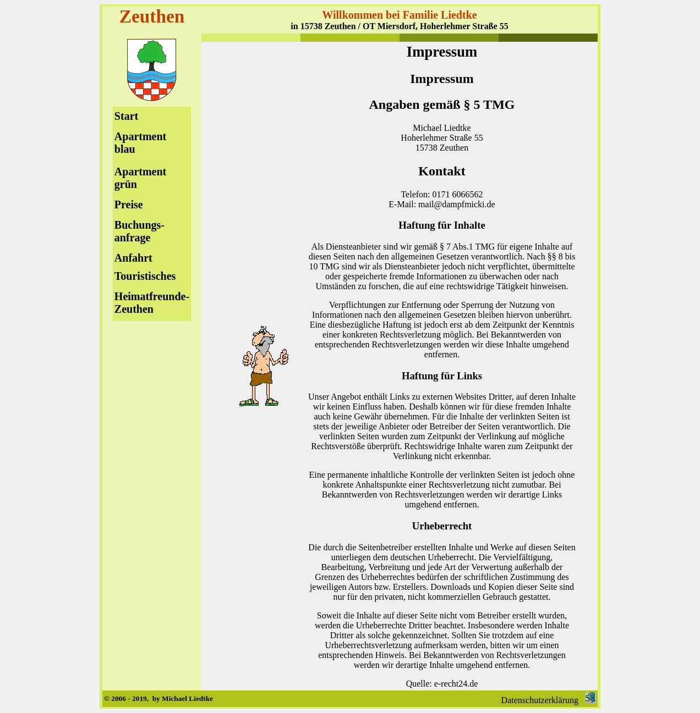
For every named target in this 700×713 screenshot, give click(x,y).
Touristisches (145, 276)
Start (126, 116)
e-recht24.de (456, 683)
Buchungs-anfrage (139, 231)
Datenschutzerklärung (539, 700)
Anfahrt (133, 258)
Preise (128, 204)
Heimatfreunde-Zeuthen (151, 302)
